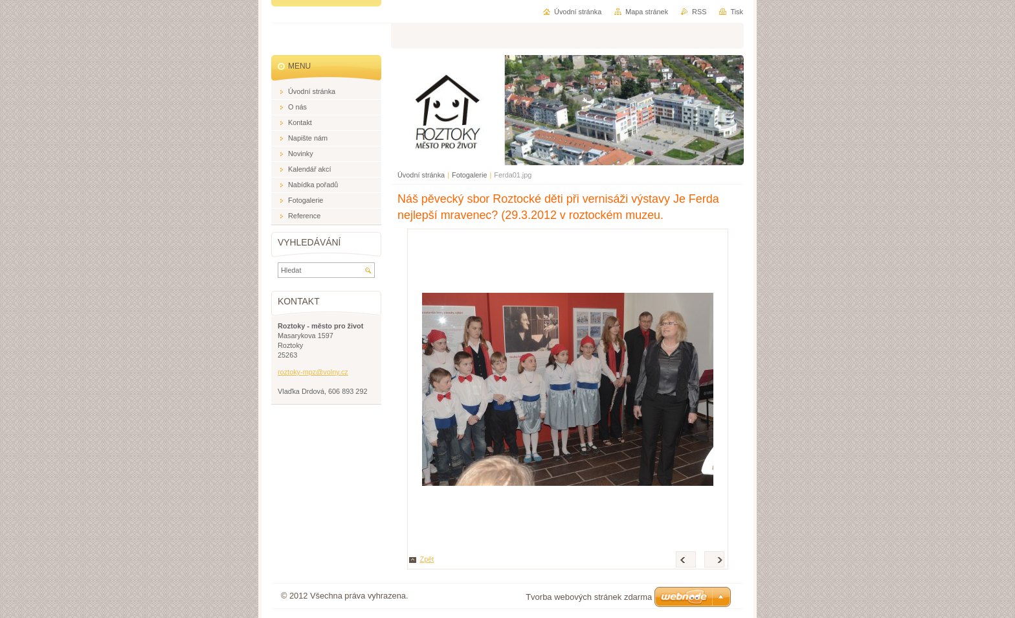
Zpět (427, 559)
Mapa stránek (646, 12)
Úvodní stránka (421, 175)
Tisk (736, 12)
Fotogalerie (469, 175)
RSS (699, 12)
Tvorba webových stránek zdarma (589, 597)
